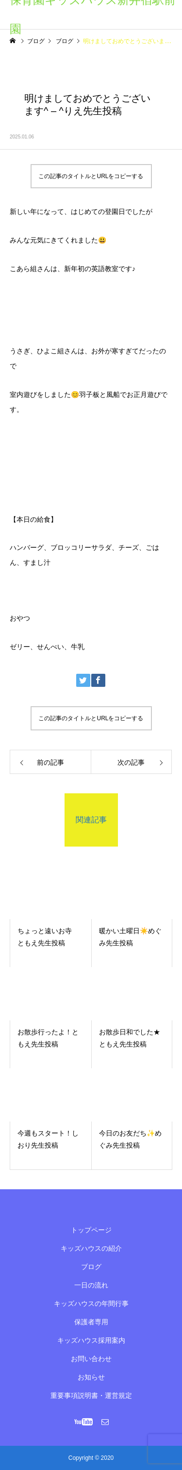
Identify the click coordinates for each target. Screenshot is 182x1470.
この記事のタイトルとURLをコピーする (90, 176)
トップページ (91, 1230)
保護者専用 (91, 1322)
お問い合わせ (91, 1359)
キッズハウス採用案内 (91, 1340)
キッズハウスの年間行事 (91, 1303)
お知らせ (91, 1377)
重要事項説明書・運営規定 (91, 1395)
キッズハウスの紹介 (91, 1248)
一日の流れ (91, 1285)
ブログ (91, 1267)
